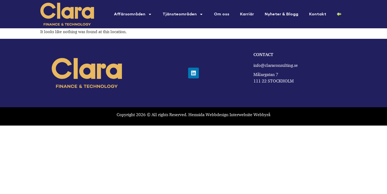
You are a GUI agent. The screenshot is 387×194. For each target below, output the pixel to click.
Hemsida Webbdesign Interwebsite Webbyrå (229, 114)
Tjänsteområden (183, 14)
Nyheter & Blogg (281, 14)
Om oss (221, 14)
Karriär (247, 14)
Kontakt (317, 14)
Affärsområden (133, 14)
